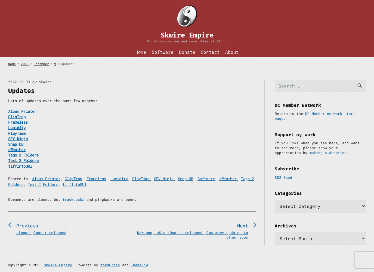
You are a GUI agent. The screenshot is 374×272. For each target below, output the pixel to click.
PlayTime (141, 178)
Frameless (96, 178)
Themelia (139, 265)
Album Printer (46, 178)
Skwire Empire (58, 265)
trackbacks (73, 199)
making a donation (328, 153)
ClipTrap (73, 178)
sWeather (228, 178)
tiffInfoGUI (74, 184)
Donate (187, 52)
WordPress (110, 265)
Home (140, 52)
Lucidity (119, 178)
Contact (210, 52)
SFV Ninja (164, 178)
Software (163, 52)
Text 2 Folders (43, 184)
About (232, 52)
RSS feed (283, 177)
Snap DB (185, 178)
